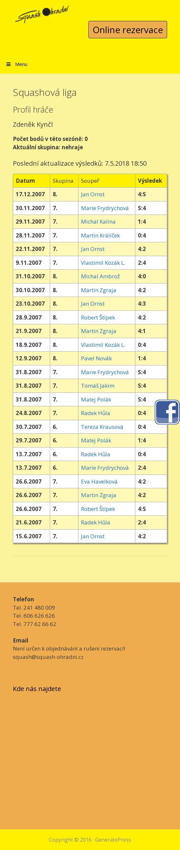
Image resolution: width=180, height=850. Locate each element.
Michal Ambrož (100, 276)
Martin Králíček (100, 235)
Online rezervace (128, 29)
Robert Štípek (98, 317)
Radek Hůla (95, 413)
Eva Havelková (99, 481)
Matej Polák (96, 399)
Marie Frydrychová (105, 208)
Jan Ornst (92, 194)
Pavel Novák (96, 358)
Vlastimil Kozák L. (103, 262)
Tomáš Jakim (97, 385)
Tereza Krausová (102, 426)
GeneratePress (113, 839)
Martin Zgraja (98, 290)
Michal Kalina (98, 221)
